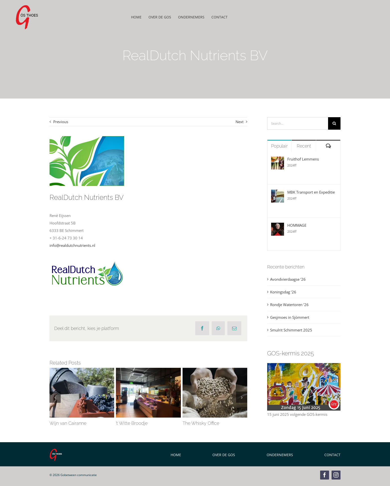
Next (240, 121)
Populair (279, 146)
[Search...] (297, 123)
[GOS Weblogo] (27, 6)
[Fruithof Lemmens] (277, 160)
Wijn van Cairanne (67, 423)
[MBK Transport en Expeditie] (277, 193)
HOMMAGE (296, 225)
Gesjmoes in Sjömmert (289, 317)
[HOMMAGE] (277, 226)
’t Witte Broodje (131, 423)
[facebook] (324, 475)
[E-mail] (234, 328)
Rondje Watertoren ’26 (289, 304)
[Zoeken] (334, 123)
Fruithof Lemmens (303, 159)
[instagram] (336, 475)
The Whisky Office (201, 423)
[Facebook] (202, 328)
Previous (60, 121)
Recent (304, 146)
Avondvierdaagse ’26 (288, 279)
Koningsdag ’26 (283, 291)
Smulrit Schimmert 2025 (291, 329)
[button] (55, 397)
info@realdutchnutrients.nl (72, 245)
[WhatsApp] (218, 328)
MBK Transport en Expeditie (311, 192)
